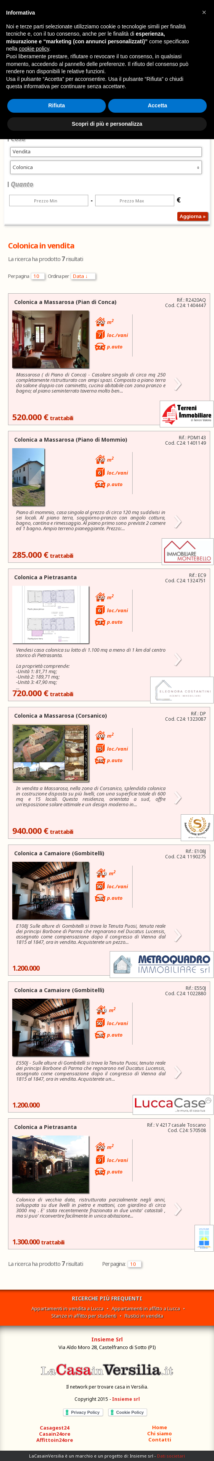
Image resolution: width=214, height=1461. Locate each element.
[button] (204, 12)
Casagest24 (54, 1427)
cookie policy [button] (34, 49)
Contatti (159, 1439)
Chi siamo (159, 1433)
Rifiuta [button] (56, 105)
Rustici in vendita (144, 1316)
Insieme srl (126, 1399)
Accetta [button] (157, 105)
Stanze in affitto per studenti (84, 1316)
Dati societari (171, 1456)
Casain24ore (54, 1433)
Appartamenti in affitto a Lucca (146, 1308)
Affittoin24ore (54, 1439)
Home (159, 1427)
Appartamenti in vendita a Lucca (67, 1308)
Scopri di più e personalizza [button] (107, 124)
